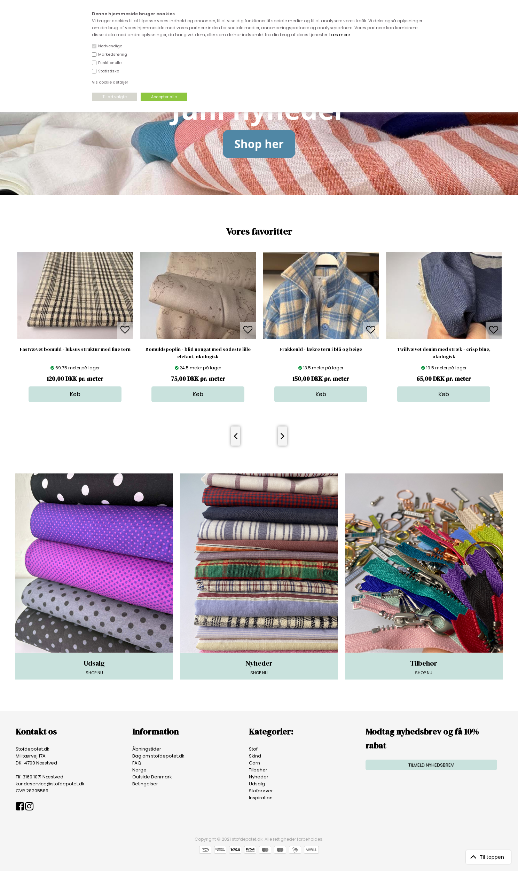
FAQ (136, 763)
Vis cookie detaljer (110, 82)
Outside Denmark (152, 777)
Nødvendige (110, 46)
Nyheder (258, 777)
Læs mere (339, 35)
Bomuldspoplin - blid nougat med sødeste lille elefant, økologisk (198, 353)
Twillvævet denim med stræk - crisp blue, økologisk (443, 353)
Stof (253, 749)
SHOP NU (94, 667)
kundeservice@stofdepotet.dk (50, 783)
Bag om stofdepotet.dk (158, 756)
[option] (75, 327)
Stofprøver (261, 790)
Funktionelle (109, 62)
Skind (255, 756)
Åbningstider (146, 749)
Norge (139, 770)
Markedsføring (112, 54)
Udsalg (257, 783)
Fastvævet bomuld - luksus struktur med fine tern (75, 349)
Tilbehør (258, 770)
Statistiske (108, 71)
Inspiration (261, 797)
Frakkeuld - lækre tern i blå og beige (321, 349)
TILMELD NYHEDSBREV (431, 765)
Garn (254, 763)
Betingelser (145, 783)
